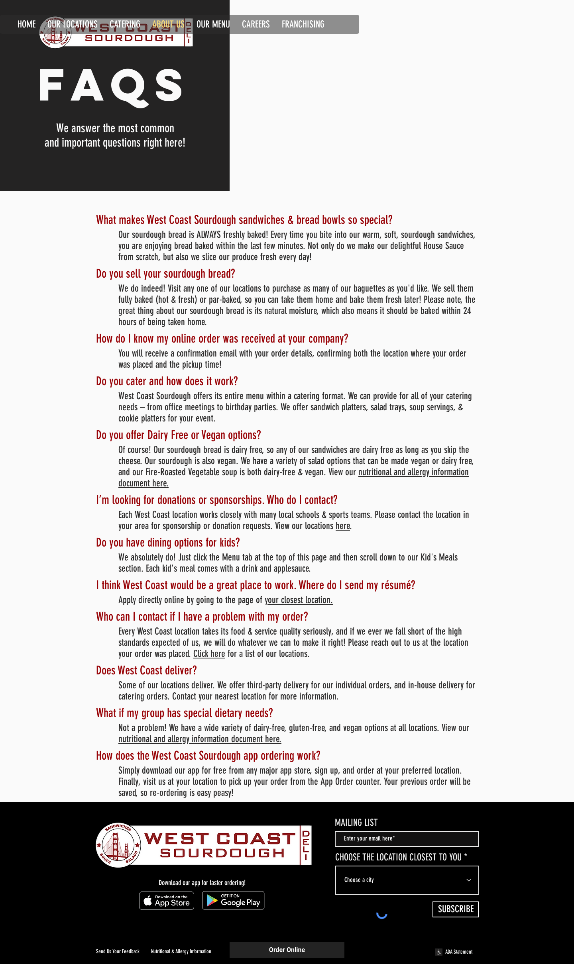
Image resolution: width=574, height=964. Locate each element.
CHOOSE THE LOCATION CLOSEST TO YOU (398, 857)
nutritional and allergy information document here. (199, 739)
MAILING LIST (356, 822)
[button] (256, 23)
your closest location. (299, 599)
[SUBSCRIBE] (455, 909)
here (343, 525)
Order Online (287, 950)
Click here (209, 653)
